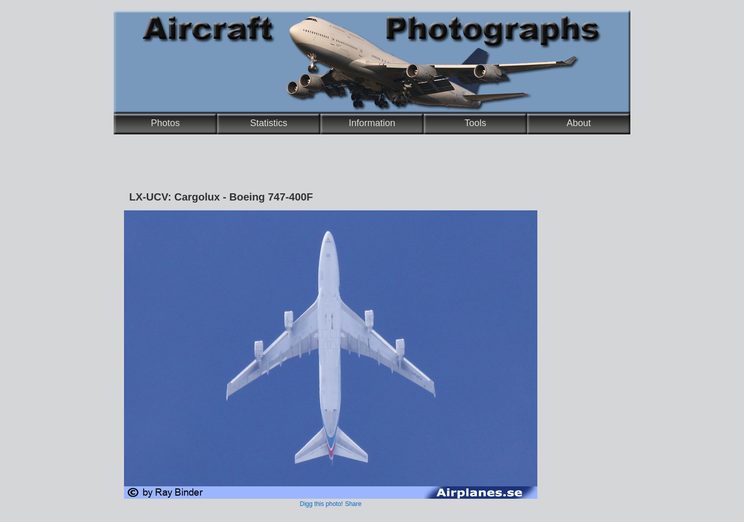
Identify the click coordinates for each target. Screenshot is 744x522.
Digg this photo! (321, 504)
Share (353, 504)
